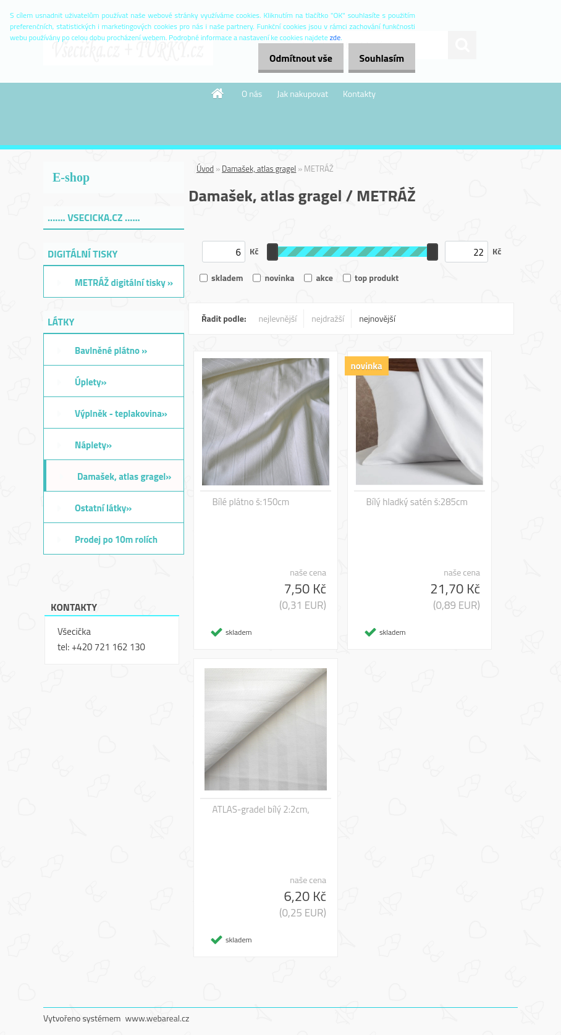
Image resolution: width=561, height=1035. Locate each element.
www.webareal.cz (157, 1018)
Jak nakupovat (302, 93)
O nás (252, 93)
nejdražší (327, 318)
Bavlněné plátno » (111, 350)
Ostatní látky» (103, 508)
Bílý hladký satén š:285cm (417, 502)
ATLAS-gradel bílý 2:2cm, (261, 809)
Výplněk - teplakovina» (121, 413)
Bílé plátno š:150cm (251, 502)
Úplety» (91, 382)
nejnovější (377, 318)
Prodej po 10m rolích (116, 539)
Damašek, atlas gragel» (124, 476)
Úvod (205, 168)
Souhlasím (377, 58)
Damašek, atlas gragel (259, 168)
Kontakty (359, 93)
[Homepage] (218, 93)
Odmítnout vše (287, 58)
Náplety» (93, 445)
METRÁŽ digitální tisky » (124, 282)
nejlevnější (278, 318)
